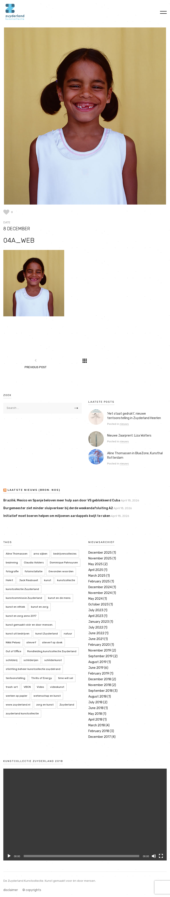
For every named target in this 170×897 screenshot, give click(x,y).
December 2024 (100, 587)
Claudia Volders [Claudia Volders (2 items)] (34, 562)
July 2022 (95, 627)
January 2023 (98, 622)
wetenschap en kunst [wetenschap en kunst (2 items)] (47, 695)
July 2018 (95, 702)
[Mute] (154, 856)
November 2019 (99, 650)
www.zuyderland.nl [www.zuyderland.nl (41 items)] (18, 704)
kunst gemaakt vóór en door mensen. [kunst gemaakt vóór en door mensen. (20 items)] (29, 624)
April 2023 (95, 616)
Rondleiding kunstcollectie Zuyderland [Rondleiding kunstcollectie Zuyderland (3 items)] (51, 651)
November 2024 (100, 593)
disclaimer (10, 890)
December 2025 (100, 553)
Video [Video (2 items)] (40, 686)
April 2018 (95, 719)
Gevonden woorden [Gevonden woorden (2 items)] (60, 571)
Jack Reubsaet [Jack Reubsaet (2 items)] (28, 580)
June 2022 (96, 633)
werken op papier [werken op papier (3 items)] (16, 695)
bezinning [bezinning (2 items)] (12, 562)
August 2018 (97, 696)
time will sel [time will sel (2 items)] (65, 678)
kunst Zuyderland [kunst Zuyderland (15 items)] (46, 633)
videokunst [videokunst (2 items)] (57, 686)
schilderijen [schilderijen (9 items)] (30, 660)
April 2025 (95, 570)
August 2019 (97, 662)
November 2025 (100, 558)
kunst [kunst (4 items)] (47, 580)
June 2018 (96, 708)
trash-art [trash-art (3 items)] (12, 686)
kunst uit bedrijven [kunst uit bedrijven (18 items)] (17, 633)
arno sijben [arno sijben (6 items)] (40, 553)
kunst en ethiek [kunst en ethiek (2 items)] (15, 606)
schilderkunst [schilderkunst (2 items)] (53, 660)
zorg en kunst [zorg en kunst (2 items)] (45, 704)
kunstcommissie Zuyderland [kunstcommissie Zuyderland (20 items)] (24, 597)
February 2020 (99, 645)
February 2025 (99, 581)
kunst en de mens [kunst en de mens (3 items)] (59, 597)
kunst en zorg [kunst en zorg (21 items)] (39, 606)
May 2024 (95, 599)
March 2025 (97, 576)
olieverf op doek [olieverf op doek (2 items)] (52, 642)
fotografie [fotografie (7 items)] (12, 571)
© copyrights (31, 890)
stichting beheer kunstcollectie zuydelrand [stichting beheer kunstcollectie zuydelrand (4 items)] (33, 669)
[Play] (9, 856)
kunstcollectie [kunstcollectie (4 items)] (66, 580)
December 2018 (99, 679)
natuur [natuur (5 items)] (68, 633)
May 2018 (95, 714)
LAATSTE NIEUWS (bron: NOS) (34, 490)
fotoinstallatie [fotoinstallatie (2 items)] (33, 571)
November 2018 (99, 685)
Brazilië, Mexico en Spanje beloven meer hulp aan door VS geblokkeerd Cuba (61, 500)
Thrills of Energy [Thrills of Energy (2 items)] (41, 678)
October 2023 (98, 604)
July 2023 (95, 610)
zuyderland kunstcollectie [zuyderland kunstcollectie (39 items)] (22, 713)
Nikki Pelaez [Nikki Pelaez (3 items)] (13, 642)
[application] (85, 814)
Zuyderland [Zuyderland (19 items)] (67, 704)
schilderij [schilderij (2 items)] (11, 660)
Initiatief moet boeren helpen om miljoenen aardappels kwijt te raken (56, 516)
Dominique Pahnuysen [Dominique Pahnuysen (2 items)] (64, 562)
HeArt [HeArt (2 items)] (9, 580)
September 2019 (100, 656)
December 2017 (99, 737)
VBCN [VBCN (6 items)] (27, 686)
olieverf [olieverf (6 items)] (31, 642)
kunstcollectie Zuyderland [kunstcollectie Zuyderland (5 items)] (22, 589)
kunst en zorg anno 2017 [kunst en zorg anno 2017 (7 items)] (21, 615)
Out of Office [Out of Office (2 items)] (13, 651)
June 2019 (96, 668)
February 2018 (98, 731)
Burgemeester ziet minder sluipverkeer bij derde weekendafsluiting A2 (58, 508)
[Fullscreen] (161, 856)
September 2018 (100, 691)
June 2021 (96, 639)
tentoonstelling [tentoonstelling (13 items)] (15, 678)
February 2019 (98, 673)
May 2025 (95, 564)
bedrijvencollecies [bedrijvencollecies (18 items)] (65, 553)
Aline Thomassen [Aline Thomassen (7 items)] (16, 553)
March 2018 (96, 725)
